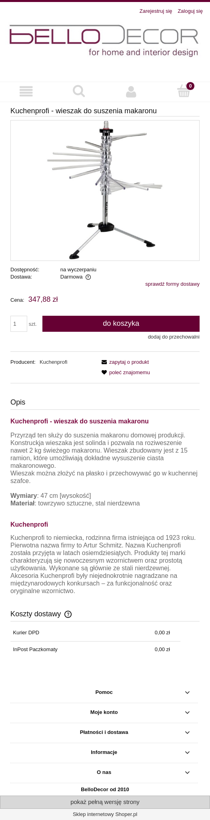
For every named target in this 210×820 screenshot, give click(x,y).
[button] (26, 91)
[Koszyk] (183, 91)
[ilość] (18, 324)
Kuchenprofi (53, 362)
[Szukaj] (78, 91)
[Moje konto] (131, 91)
